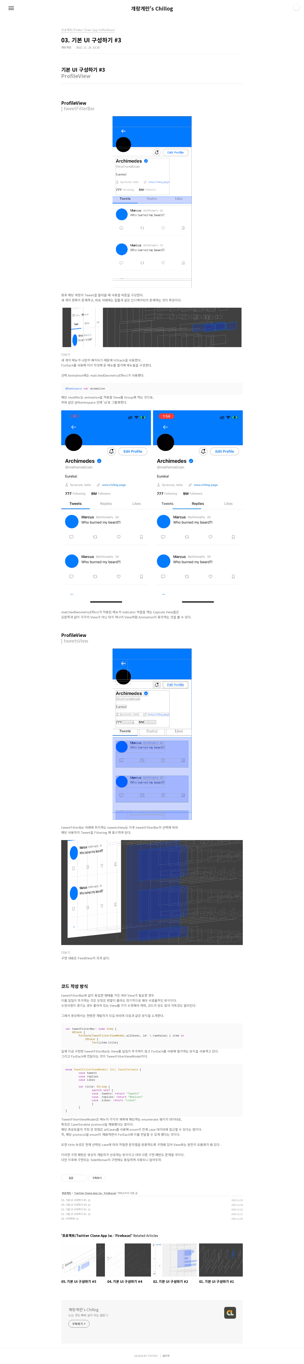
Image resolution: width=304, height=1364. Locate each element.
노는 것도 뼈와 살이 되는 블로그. (88, 1315)
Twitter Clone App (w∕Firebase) (95, 1193)
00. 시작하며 (68, 1218)
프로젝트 (66, 1193)
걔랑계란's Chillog (152, 8)
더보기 (65, 355)
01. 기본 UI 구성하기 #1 (74, 1214)
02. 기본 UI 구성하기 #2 (74, 1209)
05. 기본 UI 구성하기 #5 (74, 1200)
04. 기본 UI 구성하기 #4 (74, 1204)
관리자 (166, 1355)
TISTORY (153, 1355)
